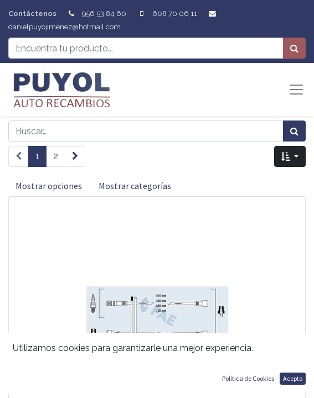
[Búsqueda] (294, 48)
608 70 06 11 (174, 13)
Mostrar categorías (135, 185)
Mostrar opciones (49, 185)
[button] (290, 156)
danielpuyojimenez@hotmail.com (64, 27)
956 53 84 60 (104, 13)
